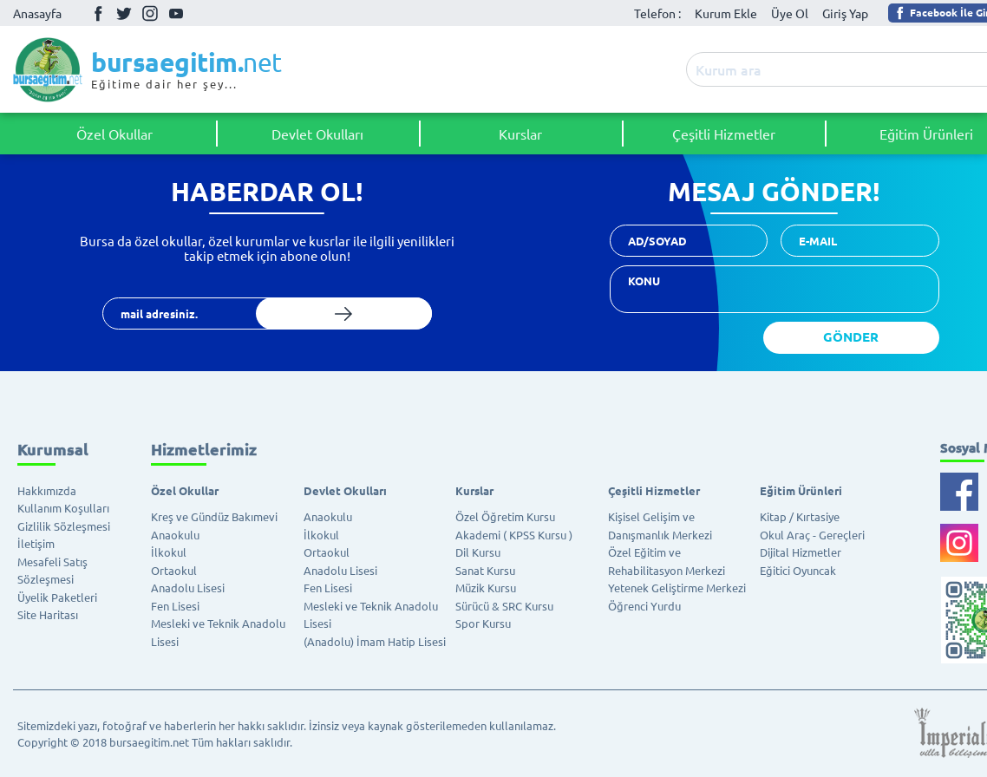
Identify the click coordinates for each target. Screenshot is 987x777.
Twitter (124, 13)
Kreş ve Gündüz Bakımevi (214, 516)
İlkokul (168, 552)
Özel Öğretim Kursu (505, 516)
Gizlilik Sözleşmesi (63, 526)
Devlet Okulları (317, 133)
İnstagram (150, 13)
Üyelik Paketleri (57, 597)
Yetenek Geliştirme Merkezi (677, 587)
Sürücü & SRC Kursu (504, 605)
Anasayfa (37, 13)
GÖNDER (851, 336)
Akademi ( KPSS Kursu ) (513, 534)
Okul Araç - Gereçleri (812, 534)
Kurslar (520, 133)
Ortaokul (174, 570)
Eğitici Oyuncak (798, 570)
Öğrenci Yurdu (644, 605)
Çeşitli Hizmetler (723, 133)
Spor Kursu (483, 623)
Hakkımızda (46, 490)
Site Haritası (47, 614)
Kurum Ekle (726, 13)
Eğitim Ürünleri (801, 490)
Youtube (176, 13)
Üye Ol (789, 13)
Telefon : (657, 13)
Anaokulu (175, 534)
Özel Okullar (114, 133)
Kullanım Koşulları (63, 507)
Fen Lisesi (175, 605)
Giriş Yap (845, 13)
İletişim (36, 543)
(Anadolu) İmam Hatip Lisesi (375, 641)
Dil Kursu (477, 552)
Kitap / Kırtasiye (800, 516)
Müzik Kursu (485, 587)
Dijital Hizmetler (800, 552)
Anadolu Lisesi (188, 587)
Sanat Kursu (485, 570)
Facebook (98, 13)
